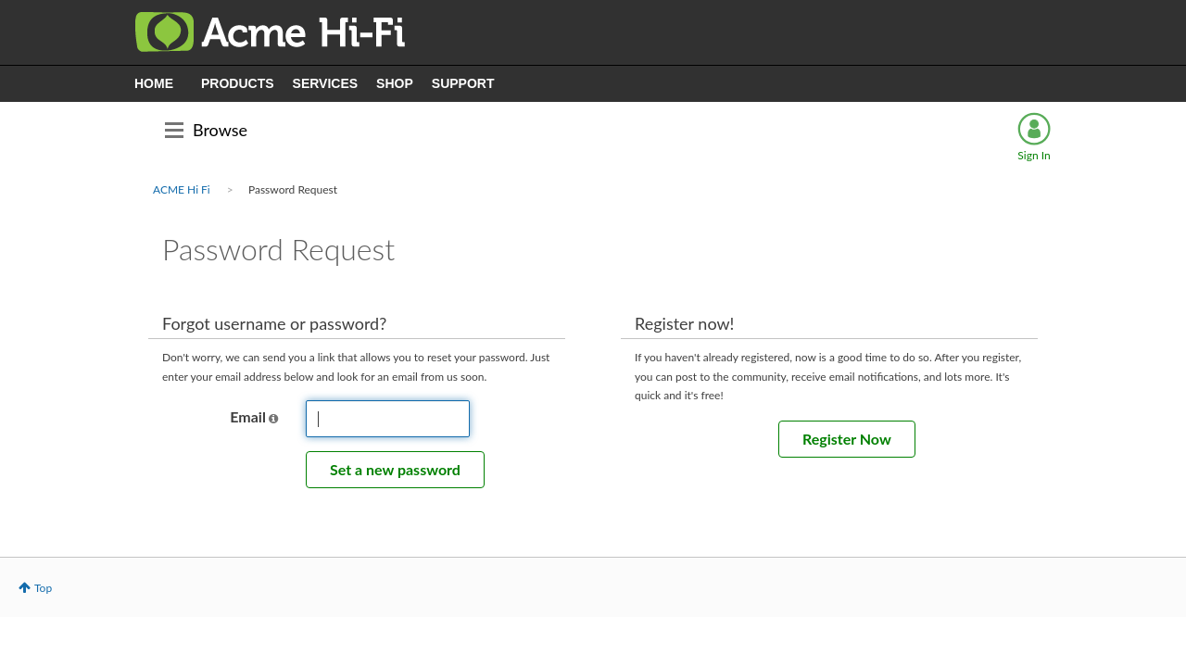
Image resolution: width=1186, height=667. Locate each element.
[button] (273, 418)
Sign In (1033, 155)
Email (248, 416)
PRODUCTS (237, 83)
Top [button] (43, 588)
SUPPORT (463, 83)
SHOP (394, 83)
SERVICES (326, 83)
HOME (153, 83)
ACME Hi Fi (181, 189)
